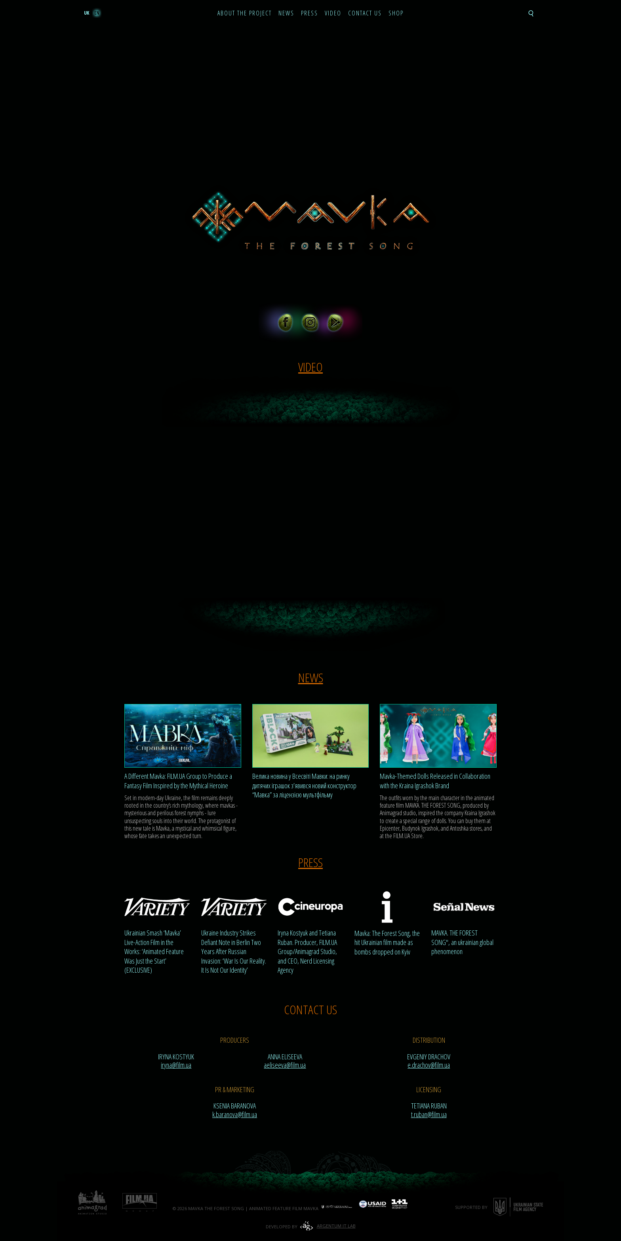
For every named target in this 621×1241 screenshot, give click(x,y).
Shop (396, 13)
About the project (244, 13)
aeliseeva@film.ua (285, 1065)
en (96, 12)
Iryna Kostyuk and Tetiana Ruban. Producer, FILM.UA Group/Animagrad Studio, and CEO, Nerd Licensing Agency (307, 951)
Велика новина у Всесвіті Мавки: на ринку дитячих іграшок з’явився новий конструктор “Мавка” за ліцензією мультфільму (304, 785)
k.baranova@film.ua (234, 1114)
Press (309, 13)
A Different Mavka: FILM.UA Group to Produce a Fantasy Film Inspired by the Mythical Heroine (178, 780)
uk (86, 12)
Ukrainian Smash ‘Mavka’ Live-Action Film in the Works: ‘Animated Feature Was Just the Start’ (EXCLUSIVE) (154, 951)
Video (333, 13)
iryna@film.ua (176, 1065)
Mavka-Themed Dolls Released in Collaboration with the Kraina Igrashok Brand (435, 780)
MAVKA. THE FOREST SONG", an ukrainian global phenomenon (462, 942)
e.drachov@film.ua (429, 1065)
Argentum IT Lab (336, 1226)
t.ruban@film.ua (429, 1114)
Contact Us (365, 13)
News (286, 13)
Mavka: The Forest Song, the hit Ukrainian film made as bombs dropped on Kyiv (387, 942)
